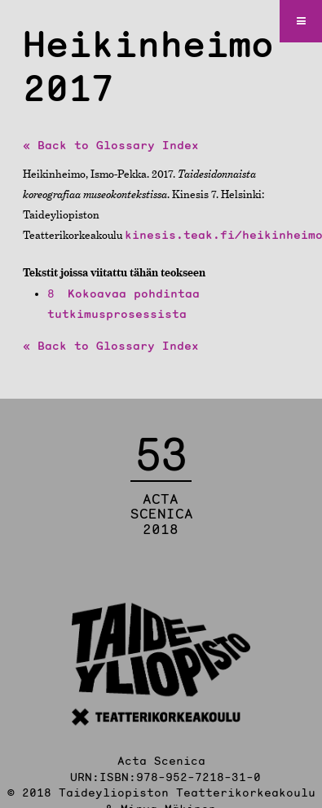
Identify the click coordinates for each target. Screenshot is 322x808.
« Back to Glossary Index (111, 145)
